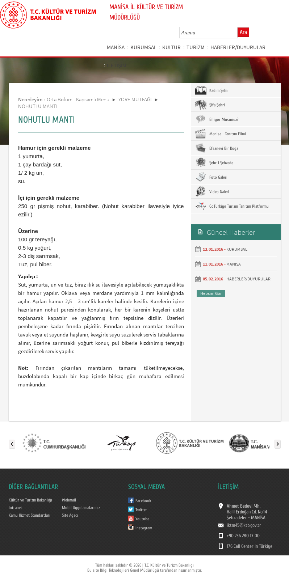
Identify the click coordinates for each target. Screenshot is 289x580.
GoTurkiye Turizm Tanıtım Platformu (232, 206)
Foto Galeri (211, 177)
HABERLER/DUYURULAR (237, 47)
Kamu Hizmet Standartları (29, 515)
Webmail (69, 500)
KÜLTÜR (171, 47)
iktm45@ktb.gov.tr (244, 525)
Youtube (142, 518)
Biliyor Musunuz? (216, 119)
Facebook (143, 500)
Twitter (141, 509)
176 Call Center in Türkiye (249, 546)
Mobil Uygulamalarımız (81, 507)
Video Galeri (212, 191)
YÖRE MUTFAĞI (135, 99)
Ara (243, 32)
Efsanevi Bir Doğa (216, 148)
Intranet (15, 507)
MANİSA (116, 47)
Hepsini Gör (211, 293)
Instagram (143, 527)
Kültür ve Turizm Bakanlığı (30, 500)
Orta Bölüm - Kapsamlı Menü (78, 99)
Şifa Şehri (210, 105)
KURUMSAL (143, 47)
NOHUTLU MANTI (38, 106)
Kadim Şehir (212, 90)
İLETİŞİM (116, 65)
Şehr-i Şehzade (214, 162)
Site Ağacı (70, 515)
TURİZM (196, 47)
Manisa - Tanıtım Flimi (220, 133)
